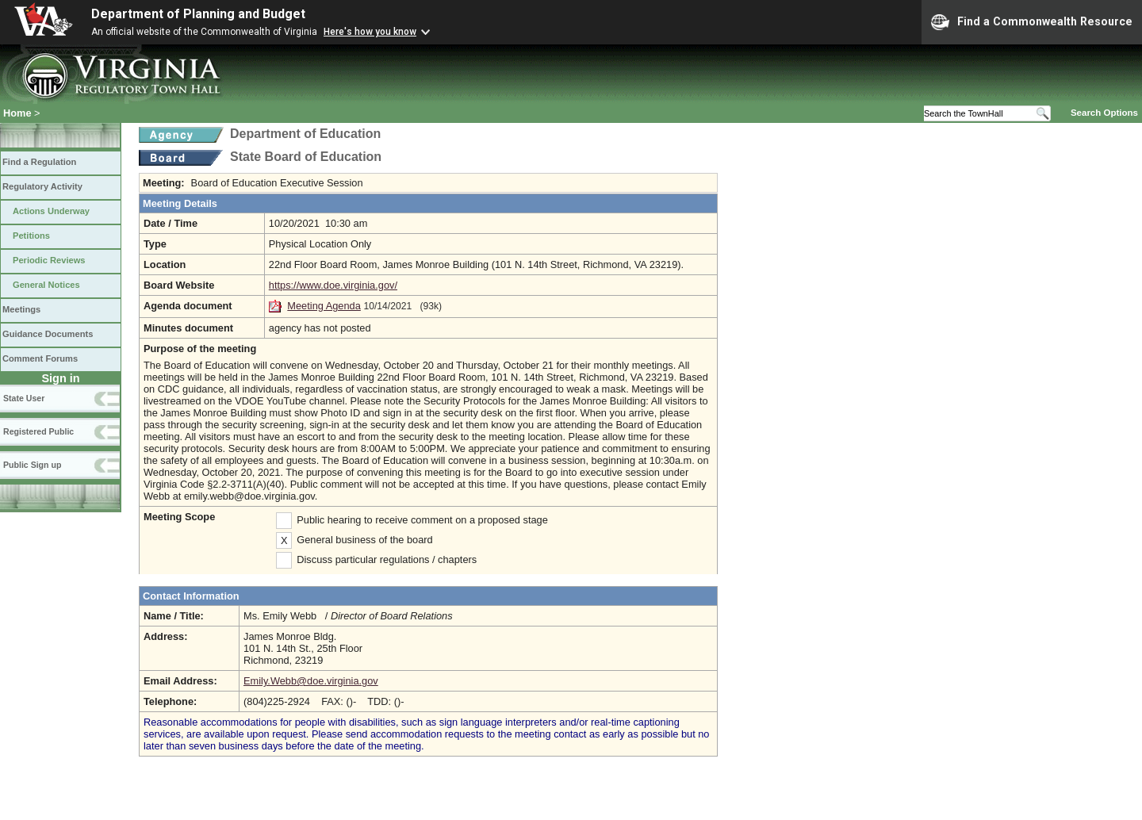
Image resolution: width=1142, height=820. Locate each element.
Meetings (21, 309)
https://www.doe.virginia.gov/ (333, 285)
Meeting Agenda (324, 306)
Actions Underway (51, 211)
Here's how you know (370, 31)
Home (17, 113)
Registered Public (38, 431)
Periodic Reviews (49, 260)
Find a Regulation (39, 162)
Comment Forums (40, 358)
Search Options (1104, 112)
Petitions (31, 235)
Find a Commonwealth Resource (1031, 22)
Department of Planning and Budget (198, 13)
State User (23, 398)
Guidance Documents (47, 334)
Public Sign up (32, 464)
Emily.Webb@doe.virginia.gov (310, 681)
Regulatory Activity (42, 186)
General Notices (46, 284)
